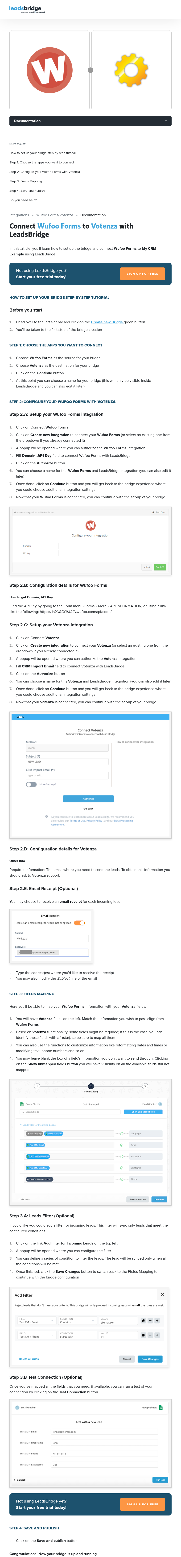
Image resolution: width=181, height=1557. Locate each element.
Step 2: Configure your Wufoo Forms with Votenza (44, 171)
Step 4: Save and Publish (27, 190)
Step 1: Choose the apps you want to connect (41, 162)
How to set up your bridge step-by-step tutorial (42, 152)
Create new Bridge (107, 322)
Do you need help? (23, 200)
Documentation (27, 121)
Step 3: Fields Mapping (25, 181)
